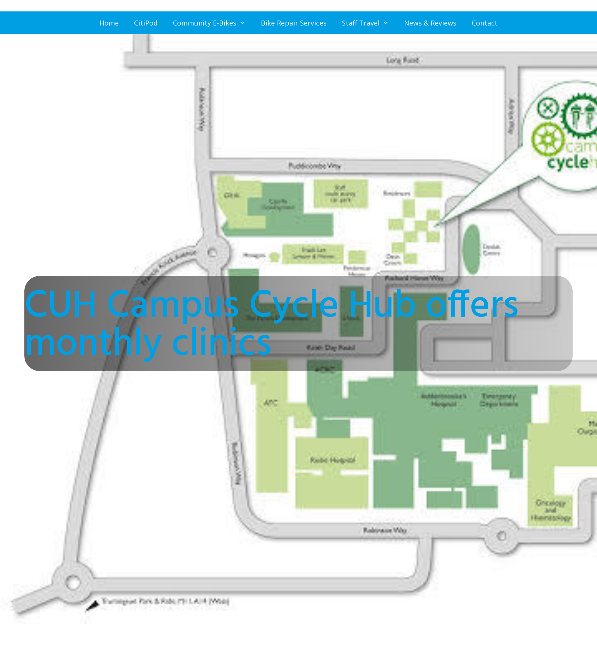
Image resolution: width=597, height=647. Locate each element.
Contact (485, 22)
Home (109, 22)
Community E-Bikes (213, 22)
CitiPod (146, 22)
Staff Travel (369, 22)
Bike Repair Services (294, 22)
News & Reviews (430, 22)
